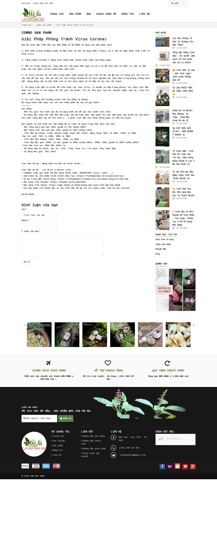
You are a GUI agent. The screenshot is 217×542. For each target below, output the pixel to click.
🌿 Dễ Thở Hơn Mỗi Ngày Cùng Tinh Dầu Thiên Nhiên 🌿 (183, 175)
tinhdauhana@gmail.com (132, 455)
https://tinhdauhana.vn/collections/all (100, 176)
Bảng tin (58, 450)
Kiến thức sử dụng (165, 240)
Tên (24, 209)
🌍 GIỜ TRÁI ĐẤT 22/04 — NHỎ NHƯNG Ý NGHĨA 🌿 (182, 131)
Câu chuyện (59, 441)
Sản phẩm (58, 446)
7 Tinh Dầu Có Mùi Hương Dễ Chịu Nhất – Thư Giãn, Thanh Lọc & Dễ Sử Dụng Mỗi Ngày (183, 218)
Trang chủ (26, 25)
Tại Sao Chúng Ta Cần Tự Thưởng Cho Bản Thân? (182, 41)
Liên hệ (57, 455)
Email (25, 220)
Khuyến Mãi (161, 249)
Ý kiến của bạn (31, 231)
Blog (158, 254)
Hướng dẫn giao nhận (94, 449)
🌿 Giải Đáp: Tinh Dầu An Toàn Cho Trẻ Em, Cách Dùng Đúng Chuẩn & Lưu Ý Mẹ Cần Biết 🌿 (183, 158)
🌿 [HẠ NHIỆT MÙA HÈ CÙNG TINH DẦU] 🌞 (182, 91)
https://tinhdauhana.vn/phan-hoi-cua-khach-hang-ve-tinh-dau (93, 179)
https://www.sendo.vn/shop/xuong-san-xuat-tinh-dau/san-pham (84, 185)
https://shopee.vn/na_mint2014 (68, 182)
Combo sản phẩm (43, 25)
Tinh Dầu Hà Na (173, 438)
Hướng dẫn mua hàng (94, 436)
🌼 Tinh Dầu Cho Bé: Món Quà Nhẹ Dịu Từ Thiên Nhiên (183, 192)
